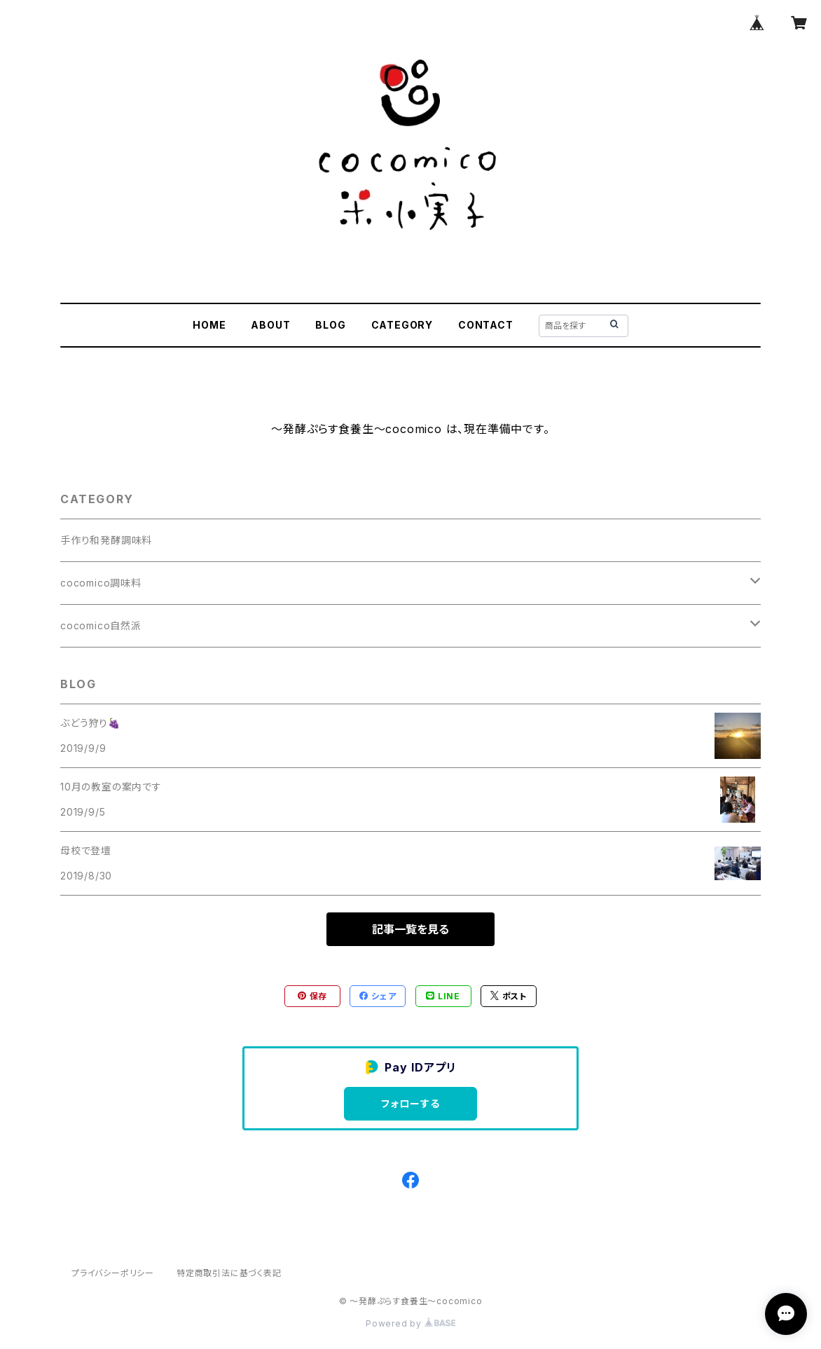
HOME (209, 325)
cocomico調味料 (101, 583)
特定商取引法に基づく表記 (229, 1273)
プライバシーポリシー (112, 1273)
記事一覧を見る (410, 929)
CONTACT (485, 325)
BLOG (330, 325)
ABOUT (270, 325)
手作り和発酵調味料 (106, 540)
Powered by (410, 1323)
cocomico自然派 (101, 625)
